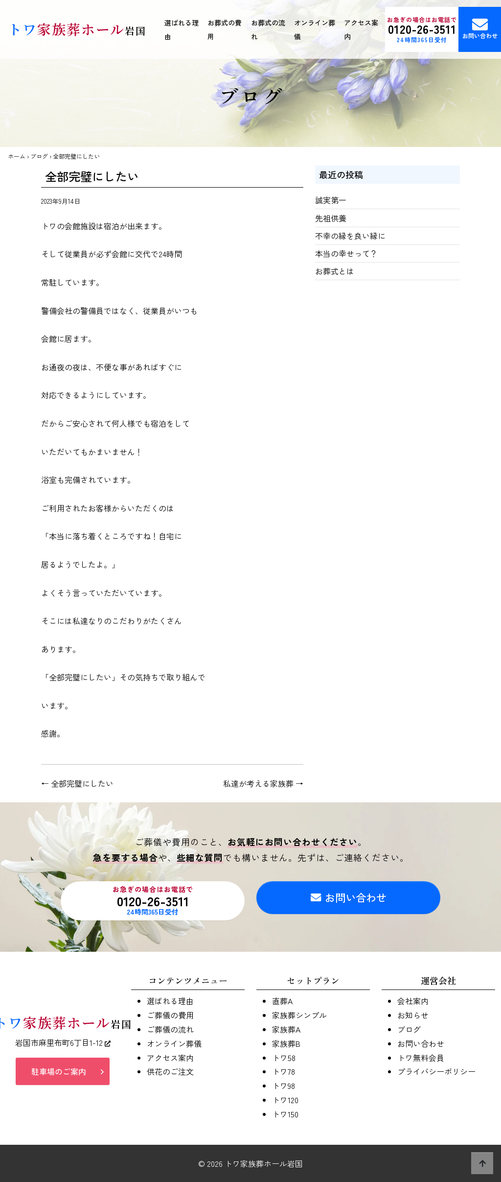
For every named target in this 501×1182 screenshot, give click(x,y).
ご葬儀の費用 (170, 1015)
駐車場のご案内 (58, 1074)
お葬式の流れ (268, 29)
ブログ (39, 156)
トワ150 (285, 1114)
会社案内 (413, 1001)
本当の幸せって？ (346, 253)
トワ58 (284, 1057)
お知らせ (413, 1015)
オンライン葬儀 (314, 29)
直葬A (282, 1001)
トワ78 (283, 1071)
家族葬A (286, 1029)
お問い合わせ (348, 900)
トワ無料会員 (420, 1057)
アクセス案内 (361, 29)
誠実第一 (330, 200)
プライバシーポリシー (436, 1071)
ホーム (16, 156)
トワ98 (283, 1085)
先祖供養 (330, 218)
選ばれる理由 (181, 29)
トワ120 (285, 1100)
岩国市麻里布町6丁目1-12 (63, 1045)
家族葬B (286, 1043)
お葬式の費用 (224, 29)
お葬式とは (334, 271)
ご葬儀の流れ (170, 1029)
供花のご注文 (170, 1071)
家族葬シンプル (299, 1015)
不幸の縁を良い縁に (350, 235)
